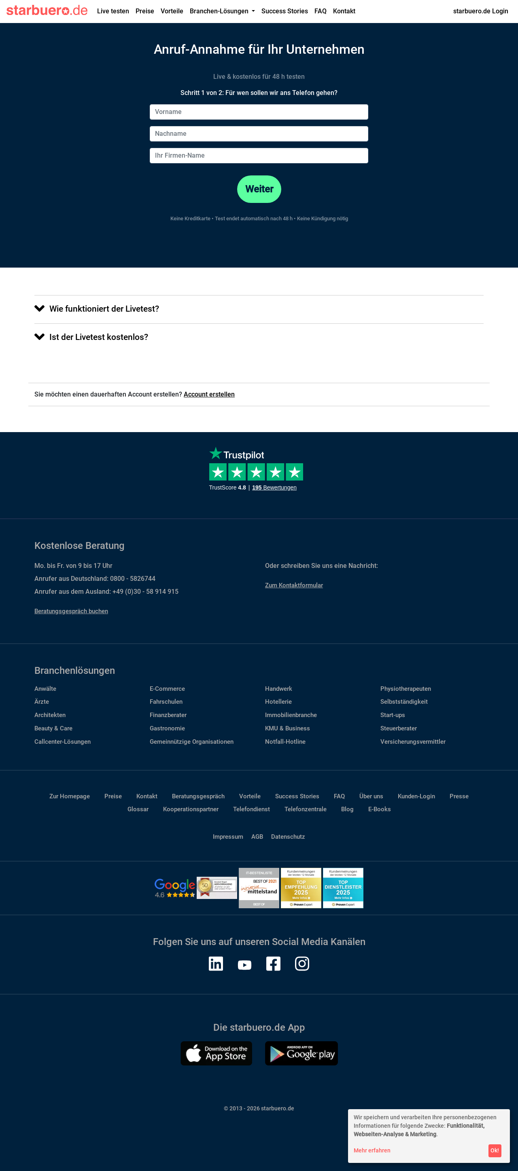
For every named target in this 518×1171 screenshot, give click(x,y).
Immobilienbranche (291, 715)
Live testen (113, 11)
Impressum (228, 836)
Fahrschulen (166, 701)
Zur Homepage (69, 796)
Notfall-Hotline (285, 741)
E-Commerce (167, 688)
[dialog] (429, 1136)
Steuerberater (398, 728)
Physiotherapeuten (405, 688)
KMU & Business (287, 728)
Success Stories (284, 11)
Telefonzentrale (305, 809)
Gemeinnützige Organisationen (192, 741)
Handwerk (278, 688)
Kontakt (344, 11)
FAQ (320, 11)
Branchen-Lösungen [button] (220, 11)
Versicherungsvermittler (413, 741)
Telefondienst (251, 809)
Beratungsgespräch (198, 796)
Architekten (50, 715)
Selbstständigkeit (404, 701)
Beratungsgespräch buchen (71, 611)
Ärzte (41, 701)
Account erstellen (209, 394)
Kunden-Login (416, 796)
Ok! (494, 1150)
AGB (257, 836)
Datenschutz (288, 836)
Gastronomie (167, 728)
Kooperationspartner (191, 809)
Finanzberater (168, 715)
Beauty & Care (53, 728)
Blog (347, 809)
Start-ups (392, 715)
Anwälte (45, 688)
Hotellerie (278, 701)
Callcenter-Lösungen (62, 741)
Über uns (371, 796)
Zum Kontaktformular (294, 585)
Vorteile (172, 11)
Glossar (138, 809)
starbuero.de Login (480, 11)
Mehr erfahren (372, 1150)
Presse (459, 796)
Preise (145, 11)
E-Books (379, 809)
